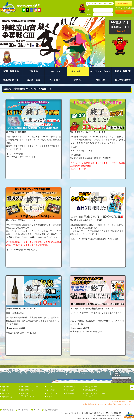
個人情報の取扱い (51, 410)
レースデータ (52, 393)
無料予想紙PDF (123, 71)
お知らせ (5, 390)
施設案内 (5, 393)
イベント (55, 71)
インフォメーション (100, 71)
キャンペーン (78, 71)
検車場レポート (11, 80)
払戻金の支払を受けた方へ (122, 401)
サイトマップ (23, 410)
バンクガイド (55, 80)
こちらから (120, 31)
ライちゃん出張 (91, 387)
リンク (36, 410)
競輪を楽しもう (27, 390)
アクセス (78, 80)
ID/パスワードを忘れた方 (124, 8)
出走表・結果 (33, 80)
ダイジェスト (71, 390)
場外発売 (100, 80)
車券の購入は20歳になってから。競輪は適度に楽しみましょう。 (107, 404)
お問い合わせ (8, 410)
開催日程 (5, 387)
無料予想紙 (70, 387)
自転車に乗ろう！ (92, 390)
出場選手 (33, 71)
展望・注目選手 (11, 71)
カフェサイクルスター (29, 387)
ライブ (49, 397)
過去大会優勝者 (123, 80)
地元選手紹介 (7, 397)
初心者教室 (70, 393)
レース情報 (51, 390)
